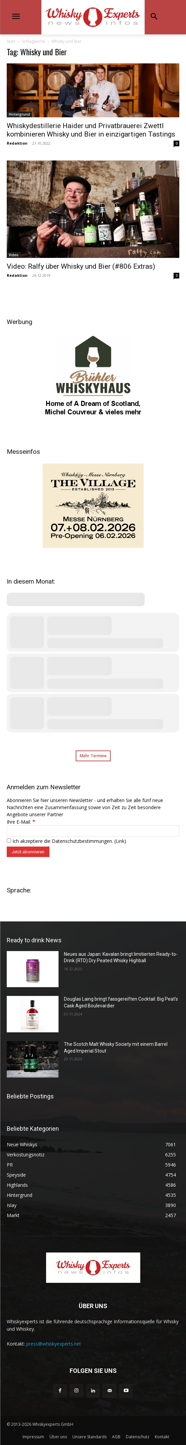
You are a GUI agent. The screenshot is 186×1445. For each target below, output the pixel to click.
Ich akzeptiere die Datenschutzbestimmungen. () (66, 841)
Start (11, 41)
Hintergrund (19, 114)
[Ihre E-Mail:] (93, 831)
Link (120, 841)
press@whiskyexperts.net (53, 1343)
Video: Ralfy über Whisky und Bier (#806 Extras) (81, 266)
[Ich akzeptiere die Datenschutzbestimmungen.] (9, 840)
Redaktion (17, 143)
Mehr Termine (93, 756)
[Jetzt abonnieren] (28, 852)
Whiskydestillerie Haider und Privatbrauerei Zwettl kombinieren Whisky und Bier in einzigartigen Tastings (91, 130)
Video (13, 255)
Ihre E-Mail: (21, 822)
